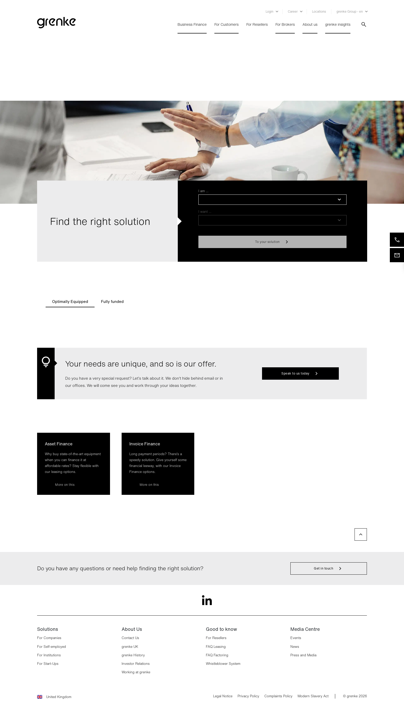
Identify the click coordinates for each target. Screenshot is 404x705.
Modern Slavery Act (313, 696)
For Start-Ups (47, 663)
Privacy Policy (248, 696)
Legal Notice (222, 696)
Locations (319, 11)
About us (309, 24)
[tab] (70, 301)
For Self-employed (51, 646)
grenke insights (337, 24)
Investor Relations (136, 663)
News (294, 646)
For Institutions (49, 655)
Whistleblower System (223, 663)
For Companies (49, 637)
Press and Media (303, 655)
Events (295, 637)
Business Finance (192, 24)
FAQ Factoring (217, 655)
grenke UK (130, 646)
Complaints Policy (278, 696)
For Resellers (257, 24)
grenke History (133, 655)
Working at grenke (136, 672)
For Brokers (285, 24)
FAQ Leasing (216, 646)
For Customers (226, 24)
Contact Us (130, 637)
